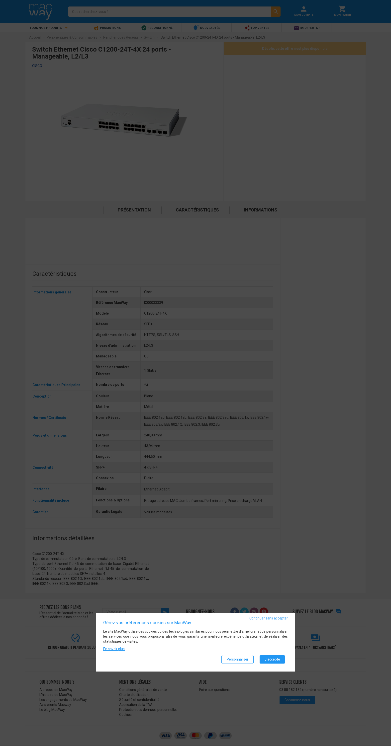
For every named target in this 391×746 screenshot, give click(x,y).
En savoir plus (114, 649)
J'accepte (272, 660)
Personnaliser (237, 660)
